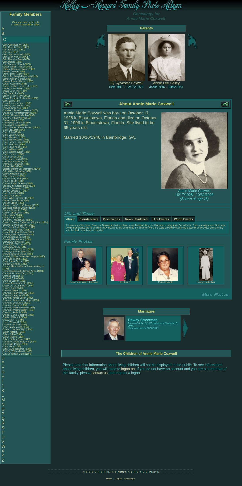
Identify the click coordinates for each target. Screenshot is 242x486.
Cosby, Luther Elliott (12, 212)
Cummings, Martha (12, 344)
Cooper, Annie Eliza (12, 200)
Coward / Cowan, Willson (15, 225)
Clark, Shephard (10, 144)
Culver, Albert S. (10, 332)
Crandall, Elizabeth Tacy (14, 273)
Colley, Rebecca (10, 176)
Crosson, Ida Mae (11, 324)
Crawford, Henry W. (12, 295)
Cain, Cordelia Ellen (12, 47)
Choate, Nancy (10, 120)
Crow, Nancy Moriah (12, 327)
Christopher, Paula (11, 125)
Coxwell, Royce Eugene (14, 254)
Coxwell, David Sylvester (14, 234)
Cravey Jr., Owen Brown (14, 285)
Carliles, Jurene (10, 71)
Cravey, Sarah (9, 288)
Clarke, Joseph (10, 154)
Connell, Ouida (10, 181)
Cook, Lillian (8, 195)
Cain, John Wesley (11, 57)
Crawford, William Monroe (15, 307)
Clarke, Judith (9, 157)
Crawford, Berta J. (11, 290)
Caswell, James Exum (13, 103)
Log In (119, 479)
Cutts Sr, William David (13, 351)
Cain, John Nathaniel (12, 54)
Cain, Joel (7, 52)
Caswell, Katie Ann (11, 108)
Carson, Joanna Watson (14, 81)
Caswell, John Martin (12, 105)
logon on (128, 369)
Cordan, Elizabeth (11, 210)
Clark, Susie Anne (11, 147)
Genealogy (130, 479)
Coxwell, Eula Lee (11, 247)
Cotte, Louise (9, 215)
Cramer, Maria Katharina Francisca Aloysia (23, 266)
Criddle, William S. (11, 317)
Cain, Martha (9, 62)
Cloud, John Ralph (11, 159)
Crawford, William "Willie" (15, 310)
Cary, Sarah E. (9, 93)
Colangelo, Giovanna (13, 164)
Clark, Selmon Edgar (12, 142)
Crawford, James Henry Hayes (17, 300)
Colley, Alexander (11, 174)
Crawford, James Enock (14, 298)
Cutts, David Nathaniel (13, 349)
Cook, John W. (9, 193)
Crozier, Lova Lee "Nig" (13, 329)
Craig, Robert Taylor (12, 261)
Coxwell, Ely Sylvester (13, 242)
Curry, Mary (8, 346)
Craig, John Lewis (11, 259)
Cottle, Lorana (9, 217)
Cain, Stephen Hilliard (13, 64)
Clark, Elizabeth (10, 130)
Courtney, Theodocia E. (13, 220)
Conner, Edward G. (11, 191)
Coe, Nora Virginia (11, 161)
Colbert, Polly (9, 166)
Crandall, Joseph (11, 281)
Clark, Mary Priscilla (12, 139)
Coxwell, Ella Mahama (13, 239)
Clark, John (8, 132)
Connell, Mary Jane (11, 178)
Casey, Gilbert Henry (12, 96)
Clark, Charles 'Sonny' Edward (17, 127)
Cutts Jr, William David (13, 354)
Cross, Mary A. (9, 320)
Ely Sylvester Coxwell (126, 83)
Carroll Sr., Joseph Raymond (16, 76)
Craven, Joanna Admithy (14, 283)
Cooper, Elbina (9, 203)
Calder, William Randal (13, 66)
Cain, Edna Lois (10, 49)
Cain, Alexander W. (11, 45)
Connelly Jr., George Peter (15, 186)
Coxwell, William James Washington (20, 256)
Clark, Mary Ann (10, 137)
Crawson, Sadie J (11, 312)
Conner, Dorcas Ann (12, 188)
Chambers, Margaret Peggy (16, 113)
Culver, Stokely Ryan (12, 339)
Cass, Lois (7, 101)
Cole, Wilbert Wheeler (13, 171)
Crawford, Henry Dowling (14, 293)
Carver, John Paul (11, 91)
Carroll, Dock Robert (12, 74)
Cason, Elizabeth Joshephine (16, 98)
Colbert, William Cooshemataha (18, 169)
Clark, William (9, 149)
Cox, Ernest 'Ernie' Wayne (15, 227)
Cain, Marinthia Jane (12, 59)
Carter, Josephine (11, 84)
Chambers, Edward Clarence (16, 110)
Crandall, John (9, 276)
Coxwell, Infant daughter (14, 251)
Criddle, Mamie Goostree (14, 315)
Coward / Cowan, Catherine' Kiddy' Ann (21, 222)
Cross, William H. (10, 322)
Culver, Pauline (10, 337)
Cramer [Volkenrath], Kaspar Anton (19, 271)
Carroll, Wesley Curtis (13, 79)
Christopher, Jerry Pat (13, 122)
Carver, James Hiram (12, 88)
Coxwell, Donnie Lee (12, 237)
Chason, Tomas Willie (13, 118)
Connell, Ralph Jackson (14, 183)
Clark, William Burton (12, 152)
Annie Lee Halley (166, 83)
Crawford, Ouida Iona (12, 303)
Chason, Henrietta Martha (15, 115)
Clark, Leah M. (9, 135)
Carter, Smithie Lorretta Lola (16, 86)
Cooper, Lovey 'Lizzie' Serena (17, 205)
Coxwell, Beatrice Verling (14, 232)
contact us (99, 373)
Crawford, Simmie (11, 305)
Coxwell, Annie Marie (12, 230)
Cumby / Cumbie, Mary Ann (15, 341)
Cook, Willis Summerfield (14, 198)
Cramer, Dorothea (11, 264)
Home (109, 479)
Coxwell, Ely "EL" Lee (13, 244)
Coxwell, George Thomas (14, 249)
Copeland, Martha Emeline (15, 208)
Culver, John (8, 334)
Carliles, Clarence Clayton (15, 69)
